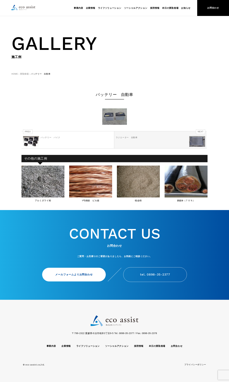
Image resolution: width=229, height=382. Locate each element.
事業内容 (78, 8)
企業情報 (90, 8)
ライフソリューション (109, 8)
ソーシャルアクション (135, 8)
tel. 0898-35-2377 (155, 274)
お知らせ (186, 8)
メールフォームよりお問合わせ (74, 274)
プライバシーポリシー (195, 365)
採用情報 (155, 8)
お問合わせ (213, 8)
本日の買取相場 (170, 8)
